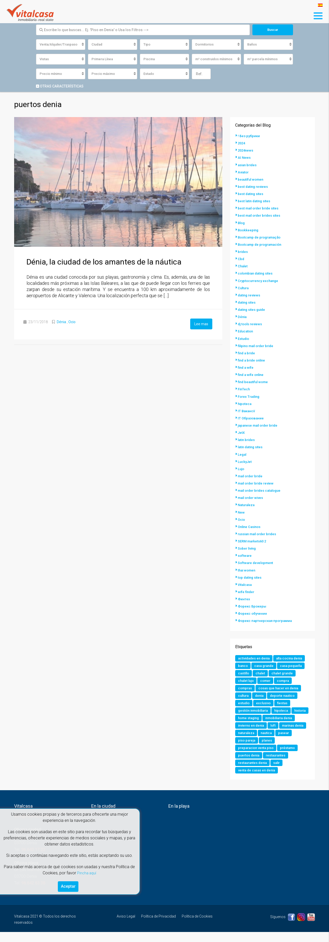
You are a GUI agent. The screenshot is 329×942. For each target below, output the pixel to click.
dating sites (248, 302)
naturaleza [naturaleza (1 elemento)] (290, 741)
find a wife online (252, 374)
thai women (247, 569)
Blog (242, 223)
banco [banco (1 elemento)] (278, 664)
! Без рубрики (249, 136)
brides (243, 252)
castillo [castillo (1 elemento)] (244, 680)
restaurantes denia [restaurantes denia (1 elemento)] (282, 772)
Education (246, 331)
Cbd (241, 259)
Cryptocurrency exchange (259, 280)
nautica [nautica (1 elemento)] (244, 749)
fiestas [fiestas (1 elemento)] (285, 711)
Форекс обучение (253, 612)
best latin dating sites (255, 201)
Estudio (244, 338)
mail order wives (252, 497)
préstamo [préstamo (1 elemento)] (246, 765)
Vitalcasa (245, 583)
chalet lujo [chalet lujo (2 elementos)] (246, 687)
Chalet (243, 266)
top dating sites (251, 576)
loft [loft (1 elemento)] (241, 741)
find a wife (246, 367)
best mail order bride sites (260, 208)
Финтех (244, 597)
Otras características (60, 87)
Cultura (244, 288)
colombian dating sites (257, 273)
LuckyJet (245, 461)
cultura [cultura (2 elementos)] (244, 703)
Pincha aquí (86, 871)
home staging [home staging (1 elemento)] (269, 726)
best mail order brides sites (261, 216)
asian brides (248, 165)
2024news (246, 151)
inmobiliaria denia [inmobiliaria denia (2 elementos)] (253, 734)
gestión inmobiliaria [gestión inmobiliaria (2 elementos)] (255, 718)
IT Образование (251, 417)
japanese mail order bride (260, 424)
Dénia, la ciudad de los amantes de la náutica (103, 262)
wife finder (246, 590)
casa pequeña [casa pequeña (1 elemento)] (277, 672)
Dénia (61, 322)
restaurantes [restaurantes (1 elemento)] (249, 772)
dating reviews (250, 295)
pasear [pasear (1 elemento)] (263, 749)
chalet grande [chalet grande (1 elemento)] (285, 680)
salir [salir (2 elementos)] (242, 780)
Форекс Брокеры (253, 605)
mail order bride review (257, 482)
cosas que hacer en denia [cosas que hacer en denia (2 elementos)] (281, 695)
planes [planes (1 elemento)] (243, 757)
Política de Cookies (197, 926)
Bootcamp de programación (262, 244)
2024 (242, 144)
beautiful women (252, 180)
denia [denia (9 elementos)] (261, 703)
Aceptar (68, 885)
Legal (242, 453)
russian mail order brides (259, 533)
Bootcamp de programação (261, 237)
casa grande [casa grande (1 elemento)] (248, 672)
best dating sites (252, 194)
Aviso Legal (126, 926)
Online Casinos (250, 525)
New (241, 511)
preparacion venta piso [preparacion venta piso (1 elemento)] (275, 757)
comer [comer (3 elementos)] (267, 687)
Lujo (241, 468)
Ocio (72, 322)
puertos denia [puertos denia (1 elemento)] (272, 765)
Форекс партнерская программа (266, 619)
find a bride (247, 352)
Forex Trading (250, 396)
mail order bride (252, 475)
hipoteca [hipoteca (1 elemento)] (286, 718)
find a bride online (253, 360)
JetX (241, 432)
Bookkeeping (249, 230)
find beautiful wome (254, 381)
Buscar (273, 30)
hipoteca (245, 403)
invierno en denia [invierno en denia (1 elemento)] (289, 734)
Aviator (244, 172)
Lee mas (201, 324)
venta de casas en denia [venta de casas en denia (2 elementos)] (272, 780)
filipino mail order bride (258, 345)
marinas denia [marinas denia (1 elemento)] (262, 741)
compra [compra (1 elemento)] (286, 687)
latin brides (247, 439)
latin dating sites (252, 446)
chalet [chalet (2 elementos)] (262, 680)
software (245, 554)
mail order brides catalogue (261, 489)
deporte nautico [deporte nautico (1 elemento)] (285, 703)
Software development (257, 561)
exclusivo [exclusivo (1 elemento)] (265, 711)
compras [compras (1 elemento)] (245, 695)
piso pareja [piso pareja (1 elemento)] (284, 749)
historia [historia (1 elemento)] (244, 726)
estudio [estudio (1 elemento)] (244, 711)
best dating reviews (254, 187)
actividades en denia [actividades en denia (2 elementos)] (255, 657)
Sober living (248, 547)
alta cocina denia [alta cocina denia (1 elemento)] (252, 664)
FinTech (244, 388)
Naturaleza (247, 504)
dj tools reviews (251, 324)
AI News (244, 158)
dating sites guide (253, 309)
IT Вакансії (247, 410)
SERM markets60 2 (253, 540)
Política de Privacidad (158, 926)
